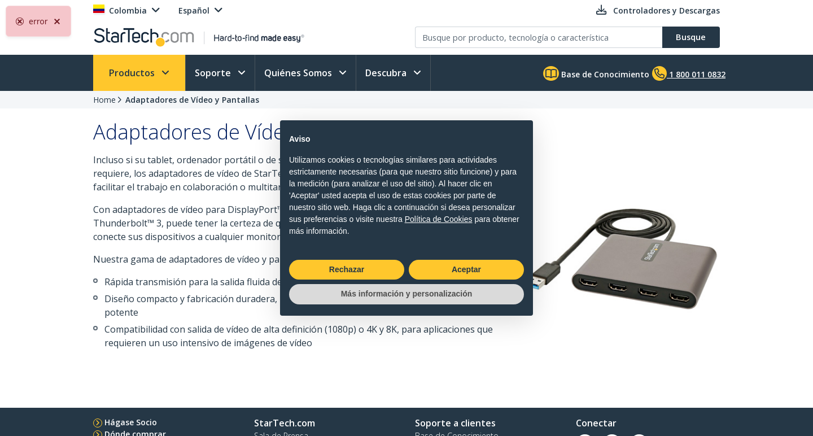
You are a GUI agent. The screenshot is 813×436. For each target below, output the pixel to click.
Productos (133, 73)
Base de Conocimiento (596, 73)
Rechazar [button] (346, 269)
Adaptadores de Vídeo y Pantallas (192, 99)
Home (104, 99)
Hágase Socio (130, 422)
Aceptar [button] (466, 269)
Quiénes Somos (299, 73)
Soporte (214, 73)
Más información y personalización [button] (407, 293)
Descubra (387, 73)
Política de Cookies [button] (439, 219)
